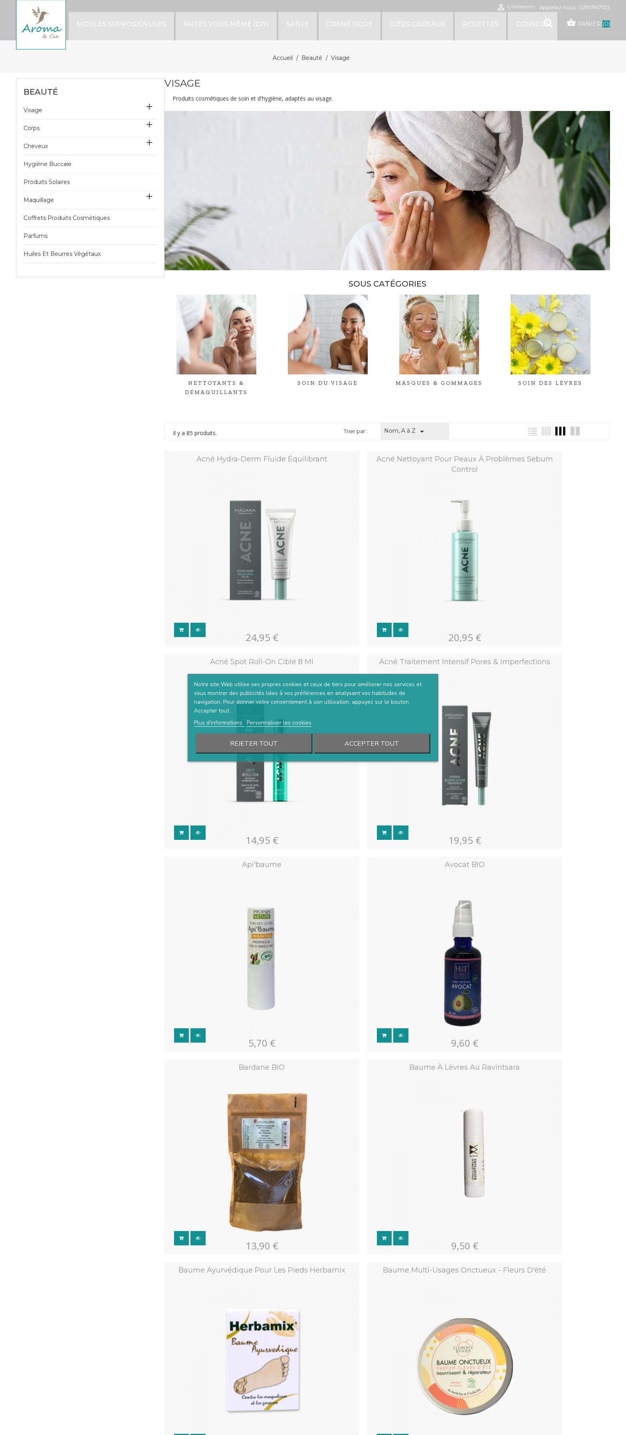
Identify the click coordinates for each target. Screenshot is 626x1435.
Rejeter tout (254, 743)
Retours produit (510, 1344)
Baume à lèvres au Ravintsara (387, 761)
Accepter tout (372, 743)
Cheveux (36, 146)
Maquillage (39, 200)
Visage (33, 110)
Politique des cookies (375, 1367)
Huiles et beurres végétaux (62, 253)
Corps (32, 128)
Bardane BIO (236, 761)
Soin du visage (327, 383)
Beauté (41, 92)
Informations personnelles (522, 1332)
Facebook (32, 1380)
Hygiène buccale (47, 164)
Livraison (219, 1343)
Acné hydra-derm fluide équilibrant (235, 459)
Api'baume (387, 610)
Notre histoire (225, 1331)
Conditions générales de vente (386, 1343)
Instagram (49, 1380)
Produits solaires (47, 182)
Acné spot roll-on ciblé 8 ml (538, 459)
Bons (498, 1390)
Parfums (36, 235)
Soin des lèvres (550, 383)
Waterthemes (115, 1410)
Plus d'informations (219, 722)
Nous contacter (226, 1355)
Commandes (507, 1355)
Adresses (503, 1379)
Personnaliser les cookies (279, 722)
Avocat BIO (539, 610)
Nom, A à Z (405, 431)
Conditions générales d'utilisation (389, 1331)
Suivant (414, 1069)
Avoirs (499, 1367)
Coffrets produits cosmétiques (67, 218)
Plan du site (222, 1367)
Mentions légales (370, 1355)
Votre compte (525, 1319)
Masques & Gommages (439, 383)
